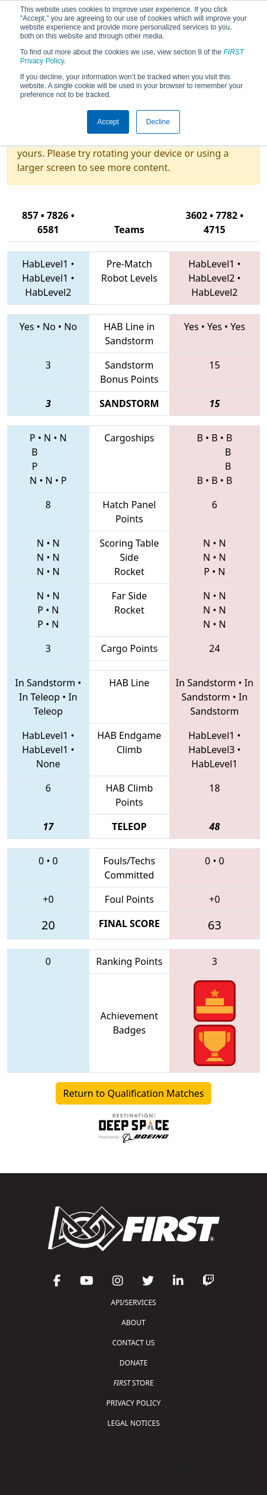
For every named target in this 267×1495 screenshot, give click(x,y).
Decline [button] (158, 122)
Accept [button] (108, 122)
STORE (133, 1383)
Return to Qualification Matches (133, 1093)
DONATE (133, 1363)
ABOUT (133, 1323)
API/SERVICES (133, 1302)
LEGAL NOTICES (133, 1423)
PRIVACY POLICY (134, 1403)
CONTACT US (133, 1343)
